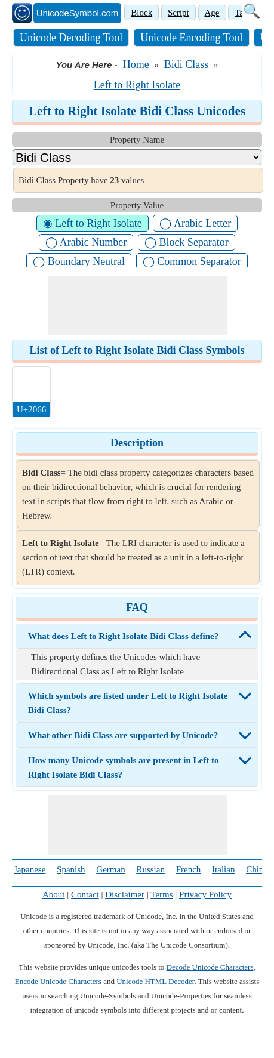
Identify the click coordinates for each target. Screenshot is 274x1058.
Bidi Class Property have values (81, 180)
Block (141, 12)
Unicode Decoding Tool (71, 38)
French (188, 869)
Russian (150, 869)
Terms (161, 894)
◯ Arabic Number (86, 242)
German (110, 869)
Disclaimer (124, 894)
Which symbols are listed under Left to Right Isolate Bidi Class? (127, 703)
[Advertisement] (137, 305)
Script (178, 12)
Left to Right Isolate (137, 85)
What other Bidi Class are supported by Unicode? (123, 735)
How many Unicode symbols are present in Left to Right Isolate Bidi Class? (123, 767)
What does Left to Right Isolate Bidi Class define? (123, 636)
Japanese (29, 869)
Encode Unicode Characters (58, 981)
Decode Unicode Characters (210, 967)
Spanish (71, 869)
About (53, 894)
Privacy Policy (205, 894)
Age (212, 12)
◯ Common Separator (192, 261)
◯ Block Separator (186, 242)
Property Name (137, 139)
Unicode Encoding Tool (191, 38)
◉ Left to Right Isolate (92, 223)
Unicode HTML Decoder (155, 981)
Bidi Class (186, 64)
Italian (223, 869)
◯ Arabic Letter (195, 223)
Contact (85, 894)
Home (136, 64)
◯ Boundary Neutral (79, 261)
